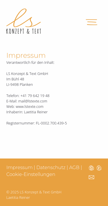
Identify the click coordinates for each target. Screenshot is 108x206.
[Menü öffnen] (92, 21)
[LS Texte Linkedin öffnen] (99, 167)
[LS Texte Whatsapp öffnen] (91, 167)
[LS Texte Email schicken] (91, 176)
